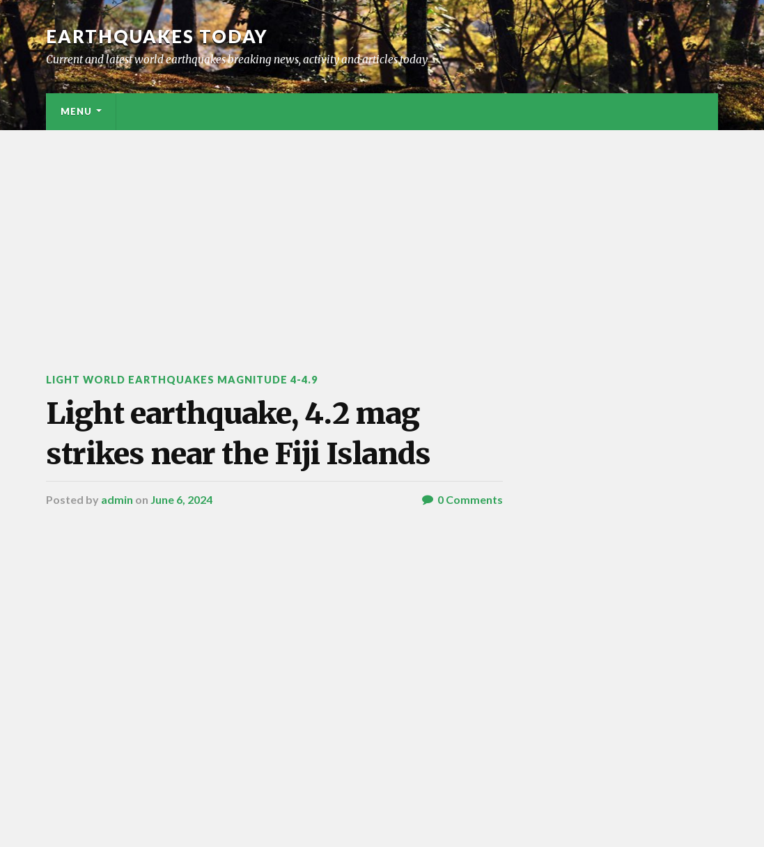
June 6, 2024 (181, 499)
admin (117, 499)
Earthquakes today (157, 36)
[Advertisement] (382, 234)
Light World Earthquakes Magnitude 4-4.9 (182, 380)
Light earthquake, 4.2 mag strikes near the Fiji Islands (238, 433)
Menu (76, 111)
